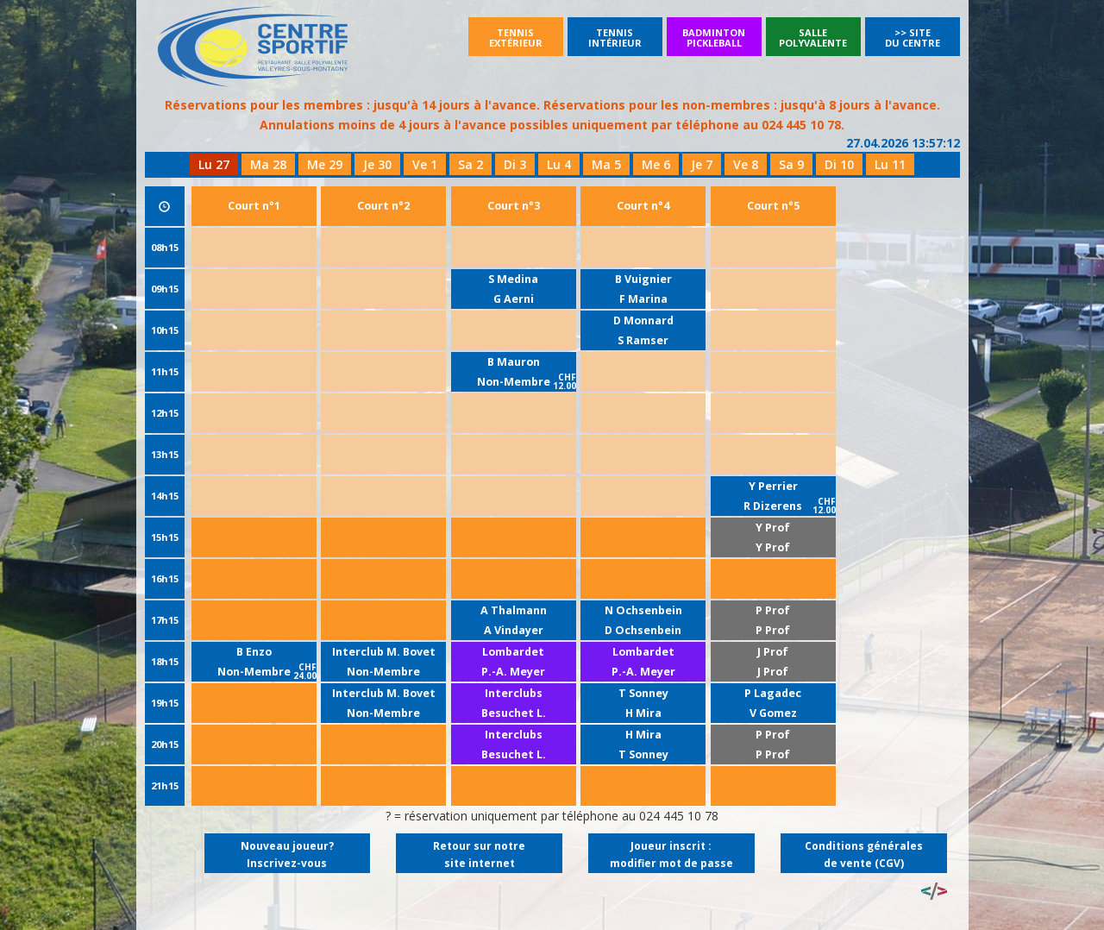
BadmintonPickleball (713, 37)
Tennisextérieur (516, 37)
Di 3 (515, 164)
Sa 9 (791, 164)
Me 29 (324, 164)
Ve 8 (745, 164)
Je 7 (701, 164)
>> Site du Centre (912, 37)
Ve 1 (424, 164)
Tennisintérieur (615, 37)
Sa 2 (470, 164)
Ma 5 (606, 164)
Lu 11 (890, 164)
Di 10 (839, 164)
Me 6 (656, 164)
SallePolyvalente (813, 37)
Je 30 (377, 164)
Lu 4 (559, 164)
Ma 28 (268, 164)
